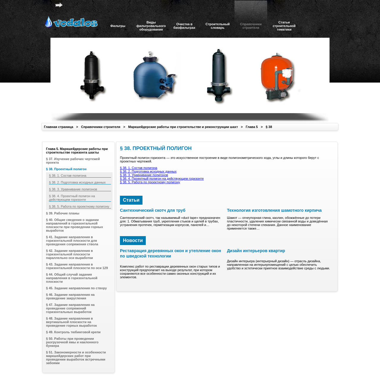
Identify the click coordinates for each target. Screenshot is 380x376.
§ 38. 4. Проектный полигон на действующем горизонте (162, 178)
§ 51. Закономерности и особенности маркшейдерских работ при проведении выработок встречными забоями (76, 357)
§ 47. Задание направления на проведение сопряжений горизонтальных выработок (70, 308)
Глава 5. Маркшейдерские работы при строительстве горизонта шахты (77, 150)
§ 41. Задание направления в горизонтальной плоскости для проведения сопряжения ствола (72, 240)
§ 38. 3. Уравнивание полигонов (144, 175)
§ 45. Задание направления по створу (76, 288)
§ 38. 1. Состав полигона (138, 168)
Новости (133, 240)
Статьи (131, 200)
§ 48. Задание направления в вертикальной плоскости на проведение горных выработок (71, 322)
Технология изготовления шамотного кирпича (274, 210)
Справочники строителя (100, 127)
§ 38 (269, 127)
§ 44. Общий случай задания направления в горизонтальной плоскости (71, 278)
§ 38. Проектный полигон (66, 169)
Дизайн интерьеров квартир (256, 250)
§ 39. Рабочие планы (62, 213)
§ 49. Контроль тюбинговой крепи (73, 332)
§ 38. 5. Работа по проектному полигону (150, 182)
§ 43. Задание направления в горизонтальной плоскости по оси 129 (77, 266)
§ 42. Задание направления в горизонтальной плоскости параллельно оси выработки (69, 254)
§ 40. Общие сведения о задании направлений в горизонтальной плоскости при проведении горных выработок (74, 225)
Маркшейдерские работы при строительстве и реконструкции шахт (183, 127)
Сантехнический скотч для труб (153, 210)
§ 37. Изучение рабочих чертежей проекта (73, 160)
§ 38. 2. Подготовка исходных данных (148, 171)
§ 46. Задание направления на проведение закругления (70, 296)
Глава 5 (252, 127)
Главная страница (58, 127)
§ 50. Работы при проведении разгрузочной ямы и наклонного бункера (72, 342)
